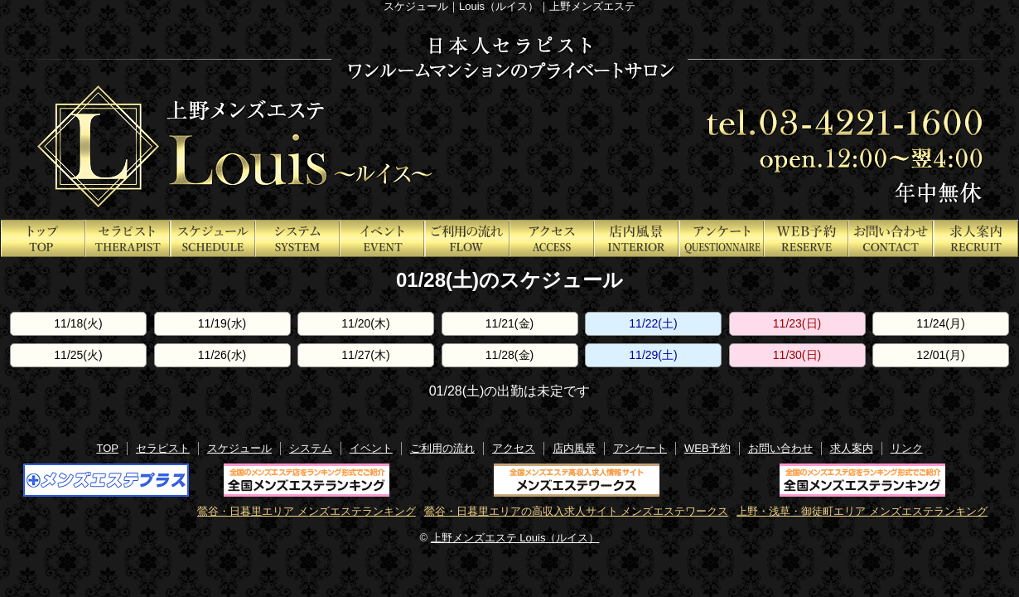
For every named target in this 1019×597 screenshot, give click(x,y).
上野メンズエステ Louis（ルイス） (515, 537)
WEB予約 (707, 448)
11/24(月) (940, 323)
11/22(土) (653, 323)
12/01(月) (940, 355)
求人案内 (851, 448)
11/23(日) (797, 323)
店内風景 (574, 448)
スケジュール (239, 448)
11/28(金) (509, 355)
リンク (907, 448)
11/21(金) (509, 323)
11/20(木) (365, 323)
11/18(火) (78, 323)
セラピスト (163, 448)
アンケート (640, 448)
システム (310, 448)
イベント (371, 448)
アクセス (513, 448)
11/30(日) (797, 355)
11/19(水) (222, 323)
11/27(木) (365, 355)
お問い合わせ (780, 448)
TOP (107, 448)
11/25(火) (78, 355)
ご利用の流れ (442, 448)
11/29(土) (653, 355)
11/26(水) (222, 355)
